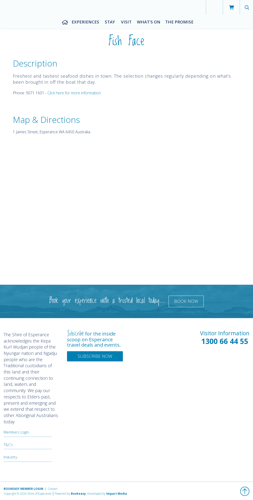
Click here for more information (74, 93)
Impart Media (116, 494)
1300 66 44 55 (224, 341)
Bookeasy (78, 494)
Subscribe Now (95, 356)
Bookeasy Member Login (23, 489)
